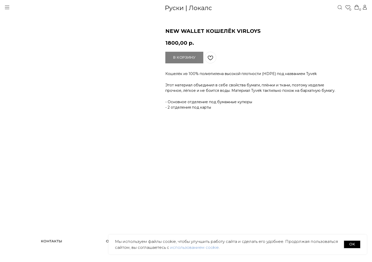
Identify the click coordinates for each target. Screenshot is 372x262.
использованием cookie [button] (194, 247)
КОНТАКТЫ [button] (51, 241)
